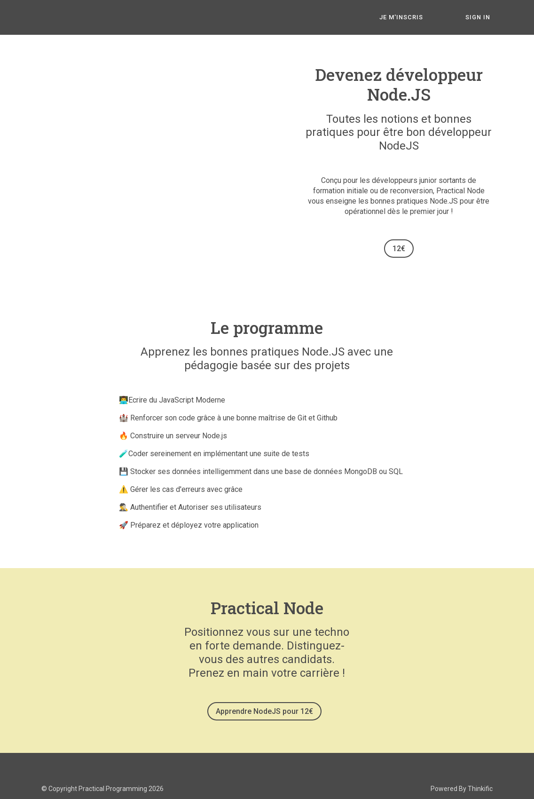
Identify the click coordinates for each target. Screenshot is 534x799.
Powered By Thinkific (462, 786)
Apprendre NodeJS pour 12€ (263, 711)
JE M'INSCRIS (412, 17)
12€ (399, 248)
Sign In (480, 17)
